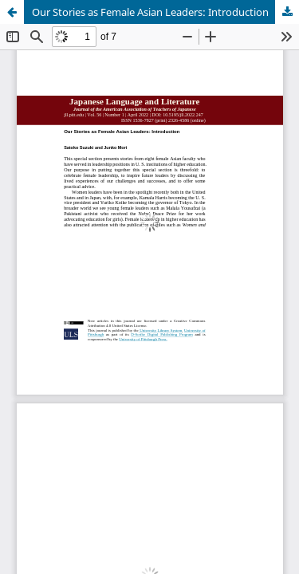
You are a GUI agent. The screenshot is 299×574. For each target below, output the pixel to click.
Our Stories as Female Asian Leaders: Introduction (150, 12)
